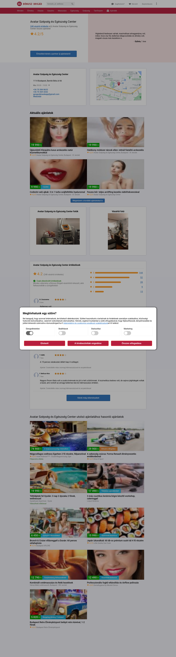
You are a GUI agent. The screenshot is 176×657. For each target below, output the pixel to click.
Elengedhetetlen (33, 329)
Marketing (128, 329)
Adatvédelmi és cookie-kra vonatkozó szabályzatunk (85, 323)
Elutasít (44, 343)
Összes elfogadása (131, 343)
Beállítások (63, 329)
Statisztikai (96, 329)
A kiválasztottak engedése (88, 343)
